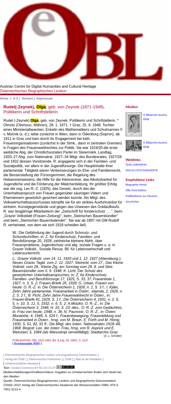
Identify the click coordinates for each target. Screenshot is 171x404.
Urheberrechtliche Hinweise (21, 363)
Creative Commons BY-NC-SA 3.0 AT (43, 367)
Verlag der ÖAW (15, 359)
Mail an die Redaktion (89, 359)
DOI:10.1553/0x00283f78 (142, 170)
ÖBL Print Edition (136, 190)
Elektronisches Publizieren (45, 359)
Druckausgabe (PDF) (27, 343)
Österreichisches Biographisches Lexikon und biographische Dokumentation (51, 355)
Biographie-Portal (136, 184)
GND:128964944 (136, 164)
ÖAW (68, 359)
